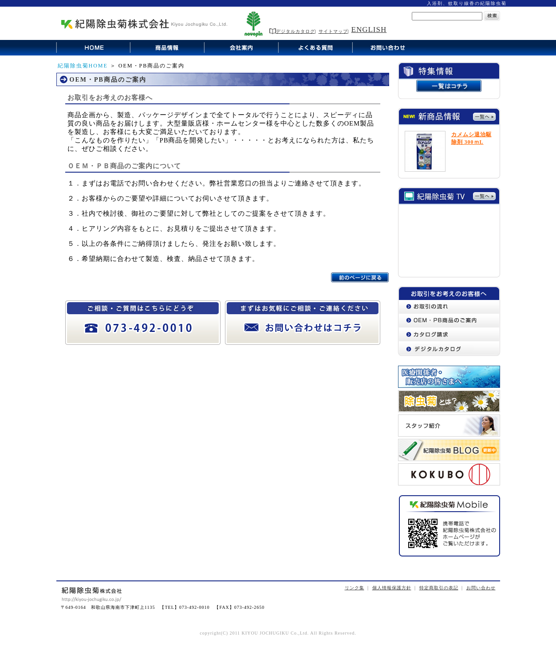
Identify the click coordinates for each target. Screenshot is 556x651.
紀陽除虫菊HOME (83, 66)
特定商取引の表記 (438, 587)
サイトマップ (333, 31)
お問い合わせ (481, 587)
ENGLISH (369, 29)
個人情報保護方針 (391, 587)
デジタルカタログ (292, 31)
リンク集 (354, 587)
